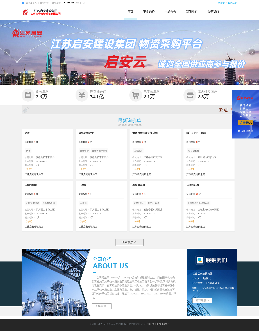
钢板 (27, 133)
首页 (130, 11)
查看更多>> (129, 242)
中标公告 (170, 11)
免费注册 (232, 2)
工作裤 (82, 185)
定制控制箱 (31, 185)
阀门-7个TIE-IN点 (196, 133)
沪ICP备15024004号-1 (157, 324)
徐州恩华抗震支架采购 (145, 133)
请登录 (221, 2)
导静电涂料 (138, 185)
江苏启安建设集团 (45, 10)
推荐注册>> (202, 300)
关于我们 (213, 11)
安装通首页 (31, 2)
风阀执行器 (192, 185)
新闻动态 (191, 11)
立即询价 (44, 2)
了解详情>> (101, 306)
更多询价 (149, 11)
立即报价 (56, 2)
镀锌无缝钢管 (86, 133)
